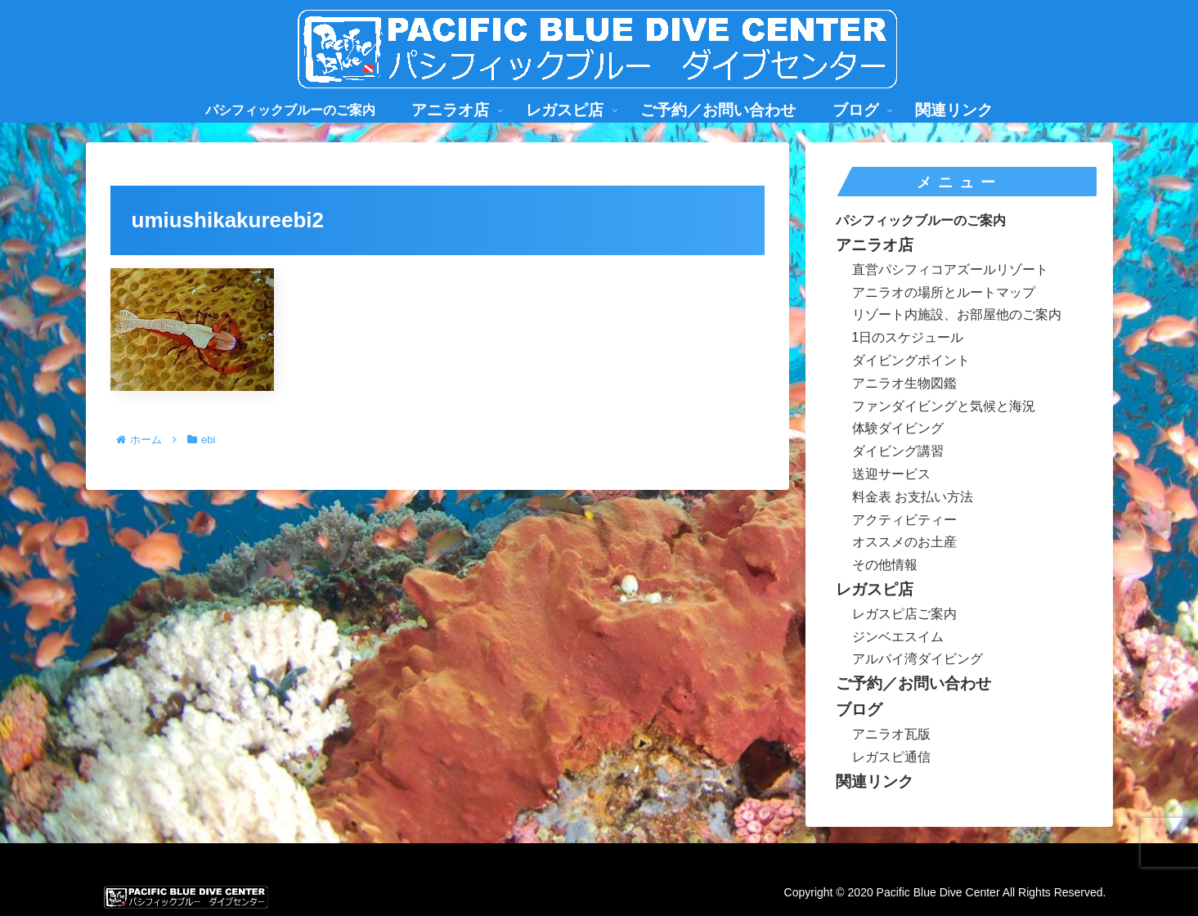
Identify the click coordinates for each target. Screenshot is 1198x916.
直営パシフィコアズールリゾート (950, 269)
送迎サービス (891, 474)
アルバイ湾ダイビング (917, 659)
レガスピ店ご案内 (904, 614)
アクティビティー (904, 520)
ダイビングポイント (911, 360)
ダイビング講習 (898, 451)
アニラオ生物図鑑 (904, 383)
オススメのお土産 (904, 542)
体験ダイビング (898, 428)
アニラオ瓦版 (891, 734)
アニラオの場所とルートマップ (943, 292)
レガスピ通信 (891, 757)
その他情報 (885, 565)
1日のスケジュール (908, 337)
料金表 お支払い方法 (912, 497)
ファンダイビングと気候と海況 (943, 406)
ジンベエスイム (898, 637)
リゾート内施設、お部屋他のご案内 (956, 314)
